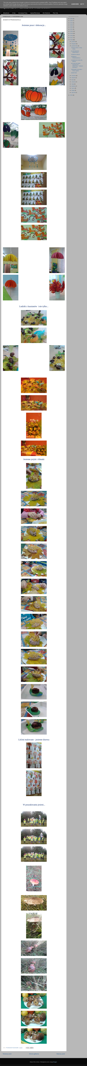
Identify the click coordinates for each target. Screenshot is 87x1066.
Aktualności (6, 13)
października (74, 45)
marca (73, 88)
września (73, 75)
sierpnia (73, 77)
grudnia (73, 41)
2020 (71, 31)
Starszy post (60, 1054)
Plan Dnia (55, 13)
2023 (71, 25)
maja (72, 84)
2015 (71, 95)
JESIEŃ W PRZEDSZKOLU (75, 57)
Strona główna (34, 1054)
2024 (71, 22)
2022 (71, 27)
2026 (71, 18)
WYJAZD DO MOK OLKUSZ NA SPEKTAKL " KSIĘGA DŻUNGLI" (77, 65)
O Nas (14, 13)
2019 (71, 33)
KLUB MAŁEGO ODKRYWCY (75, 51)
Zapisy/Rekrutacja (35, 13)
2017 (71, 37)
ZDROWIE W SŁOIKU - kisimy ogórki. (77, 70)
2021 (71, 29)
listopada (73, 43)
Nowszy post (7, 1054)
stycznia (73, 92)
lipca (72, 79)
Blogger (55, 1062)
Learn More (75, 4)
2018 (71, 35)
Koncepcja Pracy (22, 13)
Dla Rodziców (46, 13)
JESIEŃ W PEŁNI (75, 54)
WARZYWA (74, 72)
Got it (82, 4)
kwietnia (73, 86)
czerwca (73, 81)
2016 (71, 39)
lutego (73, 90)
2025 (71, 20)
